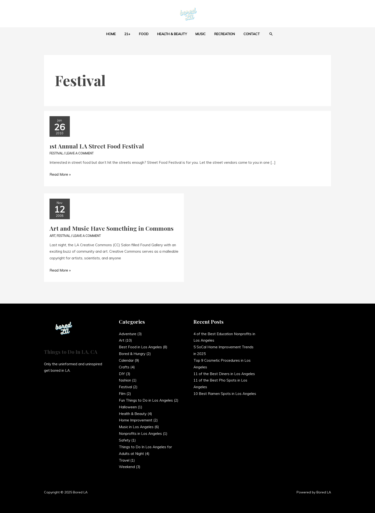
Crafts (124, 367)
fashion (125, 380)
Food (145, 34)
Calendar (126, 360)
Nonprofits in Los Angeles (140, 433)
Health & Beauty (172, 34)
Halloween (128, 407)
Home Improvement (135, 420)
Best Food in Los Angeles (140, 347)
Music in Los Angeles (136, 427)
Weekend (127, 466)
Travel (124, 460)
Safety (124, 440)
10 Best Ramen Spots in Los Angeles (224, 393)
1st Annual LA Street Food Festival (97, 146)
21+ (131, 34)
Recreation (221, 34)
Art (52, 236)
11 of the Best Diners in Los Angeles (224, 373)
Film (122, 393)
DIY (122, 373)
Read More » (60, 174)
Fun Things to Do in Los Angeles (146, 400)
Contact (246, 34)
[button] (264, 34)
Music (199, 34)
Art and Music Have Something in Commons (112, 228)
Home (116, 34)
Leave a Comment (80, 153)
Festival (56, 153)
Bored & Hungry (132, 353)
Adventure (127, 334)
